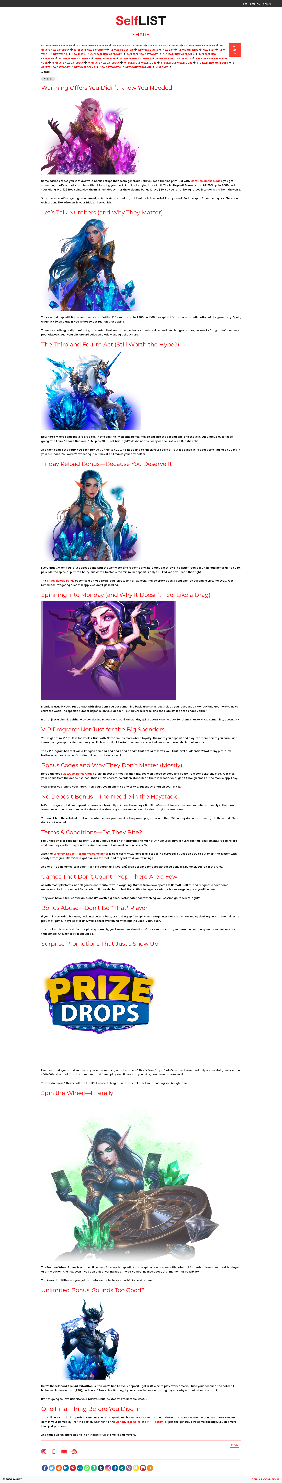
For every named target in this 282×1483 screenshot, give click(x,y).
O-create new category (106, 54)
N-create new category (90, 49)
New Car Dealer (148, 49)
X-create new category (176, 62)
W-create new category (140, 62)
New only (162, 67)
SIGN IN (267, 4)
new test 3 (79, 54)
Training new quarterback (173, 58)
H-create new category (92, 45)
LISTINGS (255, 4)
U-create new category (68, 62)
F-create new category (56, 45)
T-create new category (135, 58)
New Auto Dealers (122, 49)
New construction (138, 67)
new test (209, 49)
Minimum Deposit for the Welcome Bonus (80, 854)
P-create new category (142, 54)
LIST (245, 4)
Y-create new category (212, 62)
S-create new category (74, 58)
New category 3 (110, 67)
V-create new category (104, 62)
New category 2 (84, 67)
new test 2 (60, 54)
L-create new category (199, 45)
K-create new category (164, 45)
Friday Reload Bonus (60, 580)
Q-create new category (178, 54)
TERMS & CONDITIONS (265, 1479)
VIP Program (155, 1422)
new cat (168, 49)
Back (234, 1444)
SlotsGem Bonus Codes (206, 181)
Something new (105, 58)
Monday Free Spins (127, 1422)
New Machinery (188, 49)
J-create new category (128, 45)
